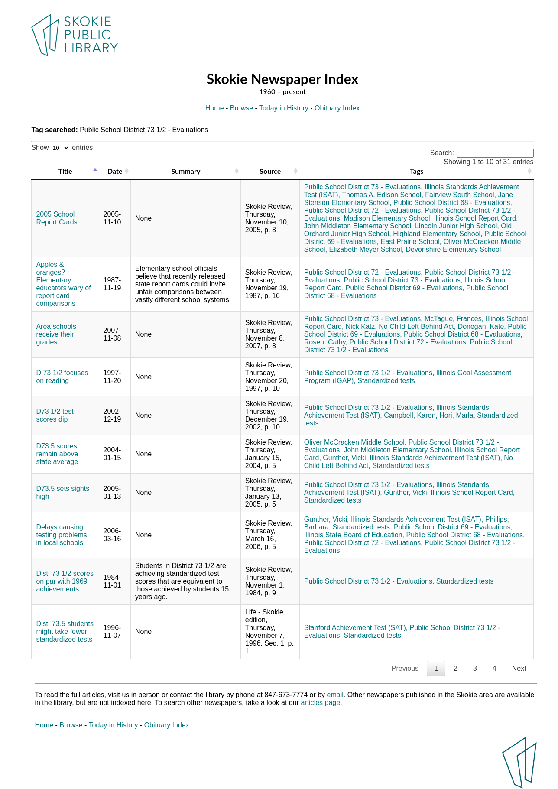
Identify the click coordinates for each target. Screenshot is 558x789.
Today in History (283, 108)
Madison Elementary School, (388, 218)
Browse (241, 108)
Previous (405, 668)
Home (214, 108)
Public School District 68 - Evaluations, (452, 202)
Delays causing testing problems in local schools (61, 534)
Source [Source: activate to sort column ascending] (270, 171)
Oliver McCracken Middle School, (355, 442)
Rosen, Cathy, (325, 342)
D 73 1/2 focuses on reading (62, 376)
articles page (320, 702)
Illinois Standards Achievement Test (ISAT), (436, 457)
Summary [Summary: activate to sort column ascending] (185, 171)
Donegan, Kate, (482, 326)
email (335, 694)
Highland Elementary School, (437, 233)
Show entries (62, 147)
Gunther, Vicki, (345, 457)
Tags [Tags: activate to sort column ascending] (416, 171)
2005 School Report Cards (56, 218)
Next (519, 668)
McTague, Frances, (454, 318)
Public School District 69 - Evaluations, (405, 288)
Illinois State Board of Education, (354, 535)
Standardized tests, (362, 527)
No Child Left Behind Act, (417, 326)
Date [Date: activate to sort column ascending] (114, 171)
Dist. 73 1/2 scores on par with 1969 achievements (65, 581)
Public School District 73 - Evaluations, (363, 187)
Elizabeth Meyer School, (366, 249)
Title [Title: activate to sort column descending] (65, 171)
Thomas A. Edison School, (382, 194)
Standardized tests (386, 380)
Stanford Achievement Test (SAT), (356, 627)
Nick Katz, (361, 326)
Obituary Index (337, 108)
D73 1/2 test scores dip (54, 415)
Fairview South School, (460, 194)
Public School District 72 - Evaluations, (363, 210)
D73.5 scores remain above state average (57, 453)
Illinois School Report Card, (476, 218)
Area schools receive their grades (56, 334)
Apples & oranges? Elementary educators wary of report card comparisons (63, 284)
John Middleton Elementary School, (358, 226)
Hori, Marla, (457, 415)
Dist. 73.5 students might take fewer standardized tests (65, 631)
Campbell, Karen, (411, 415)
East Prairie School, (411, 241)
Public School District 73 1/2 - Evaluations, (369, 373)
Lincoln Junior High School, (457, 226)
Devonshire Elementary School (453, 249)
